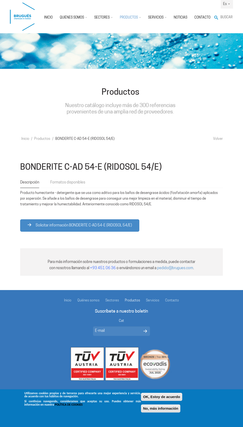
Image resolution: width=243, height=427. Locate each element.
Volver (218, 139)
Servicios (157, 17)
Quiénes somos (73, 17)
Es (226, 4)
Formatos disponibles (67, 182)
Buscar (226, 17)
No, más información (160, 410)
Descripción (29, 182)
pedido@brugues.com (175, 268)
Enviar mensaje (145, 331)
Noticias (180, 17)
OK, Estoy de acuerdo (161, 399)
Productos (130, 17)
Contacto (202, 17)
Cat (121, 321)
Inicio (48, 17)
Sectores (103, 17)
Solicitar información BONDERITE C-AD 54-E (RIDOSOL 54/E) (80, 225)
